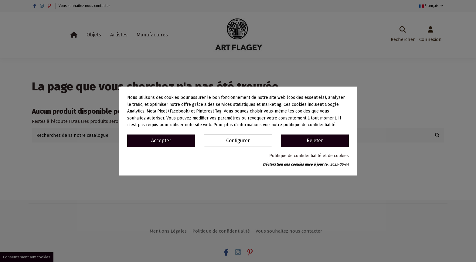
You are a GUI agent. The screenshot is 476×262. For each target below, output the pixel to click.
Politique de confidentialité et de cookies (309, 155)
